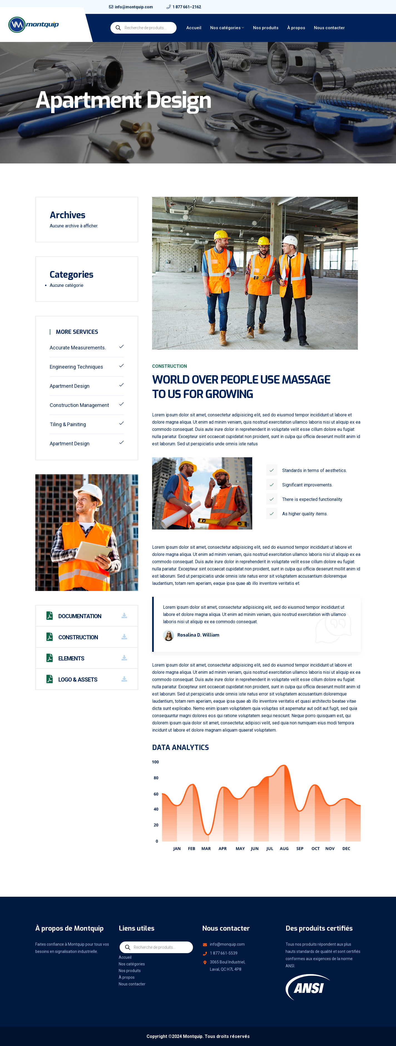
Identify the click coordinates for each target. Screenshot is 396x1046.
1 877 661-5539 (223, 953)
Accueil (193, 27)
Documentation (73, 616)
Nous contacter (329, 27)
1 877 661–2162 (186, 7)
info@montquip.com (134, 7)
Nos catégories (225, 27)
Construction (72, 637)
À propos (296, 27)
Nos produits (265, 27)
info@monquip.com (227, 944)
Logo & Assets (71, 679)
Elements (65, 658)
